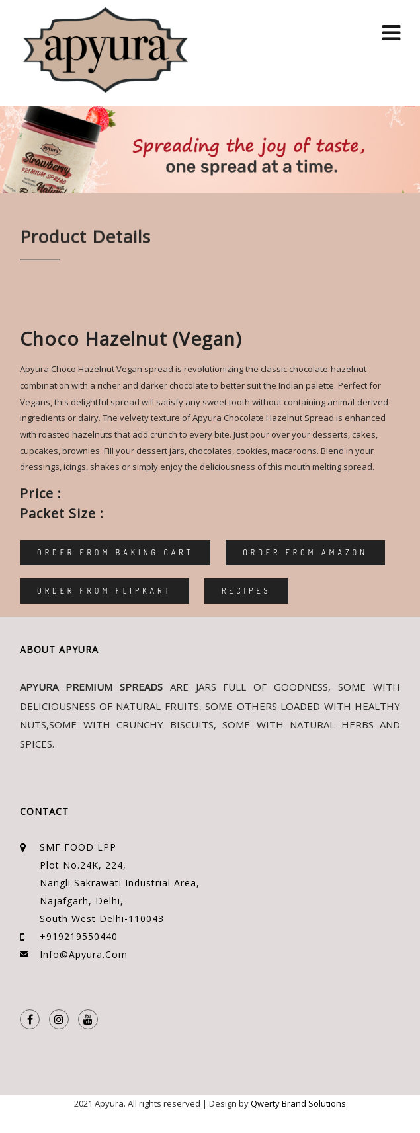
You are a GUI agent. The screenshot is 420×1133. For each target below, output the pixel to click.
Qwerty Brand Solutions (298, 1103)
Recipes (246, 591)
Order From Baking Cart (115, 552)
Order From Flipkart (104, 591)
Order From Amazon (305, 552)
